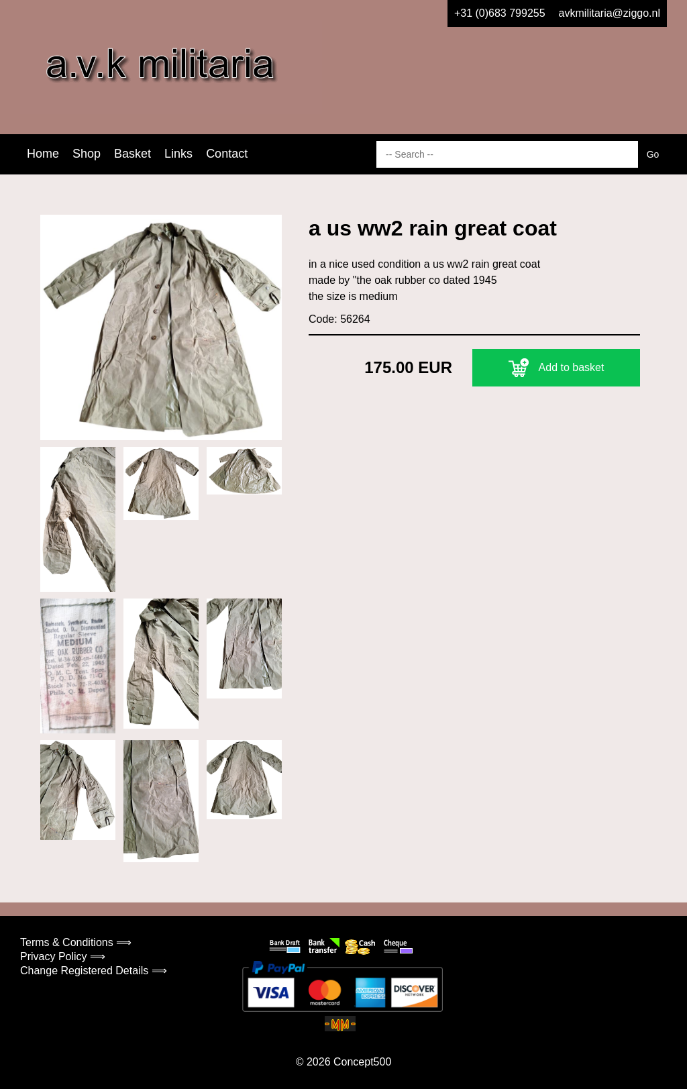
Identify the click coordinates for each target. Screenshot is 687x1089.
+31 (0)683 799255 (499, 13)
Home (43, 153)
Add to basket (556, 368)
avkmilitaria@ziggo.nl (609, 13)
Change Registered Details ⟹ (93, 970)
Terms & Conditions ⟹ (75, 942)
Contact (227, 153)
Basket (132, 153)
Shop (86, 153)
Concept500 (362, 1062)
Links (178, 153)
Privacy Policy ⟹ (62, 956)
